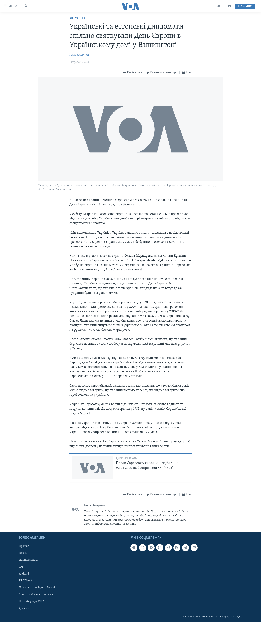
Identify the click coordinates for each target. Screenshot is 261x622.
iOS (21, 566)
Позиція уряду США (31, 601)
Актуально (77, 18)
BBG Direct (25, 580)
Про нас (24, 546)
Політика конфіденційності (37, 587)
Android (24, 573)
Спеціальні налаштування (36, 594)
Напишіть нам (28, 559)
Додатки (24, 608)
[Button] (132, 72)
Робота (23, 553)
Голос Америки (79, 54)
